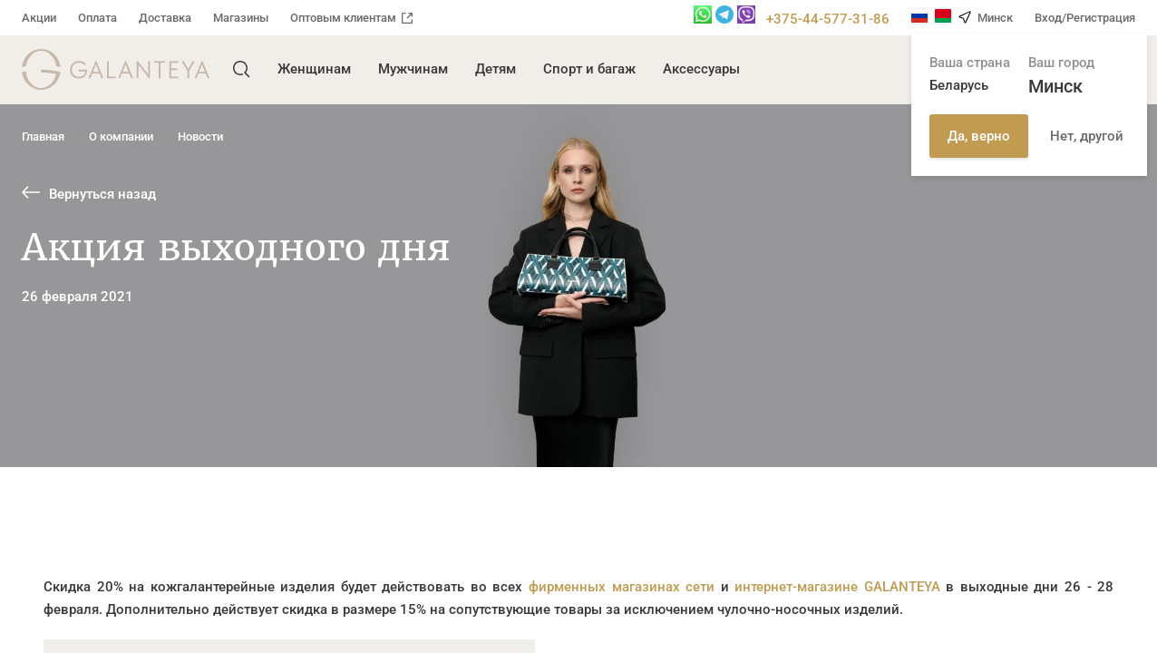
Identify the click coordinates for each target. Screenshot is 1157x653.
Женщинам (314, 69)
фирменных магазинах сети (622, 587)
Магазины (240, 17)
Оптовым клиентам (351, 17)
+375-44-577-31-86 (828, 19)
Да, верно (979, 136)
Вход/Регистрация (1085, 17)
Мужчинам (413, 69)
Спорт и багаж (589, 69)
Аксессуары (701, 69)
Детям (495, 69)
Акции (39, 17)
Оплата (97, 17)
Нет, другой (1086, 136)
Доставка (165, 17)
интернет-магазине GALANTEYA (837, 587)
